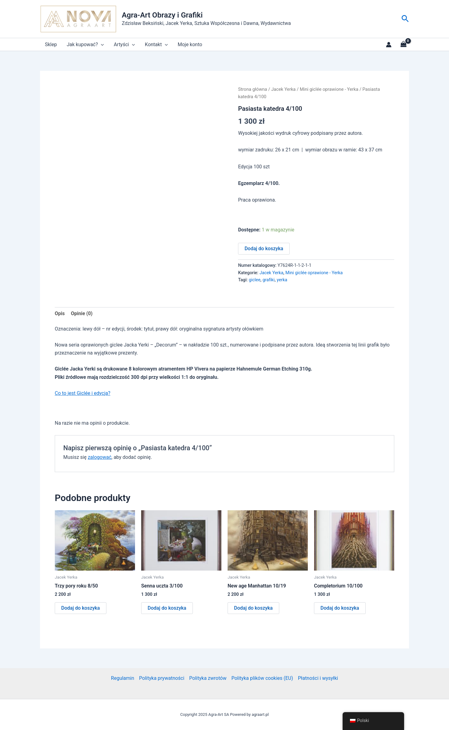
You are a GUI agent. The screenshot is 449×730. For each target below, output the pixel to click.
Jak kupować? (85, 44)
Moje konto (190, 44)
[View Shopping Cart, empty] (403, 44)
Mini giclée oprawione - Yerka (329, 89)
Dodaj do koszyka (263, 248)
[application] (101, 44)
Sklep (51, 44)
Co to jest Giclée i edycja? (82, 393)
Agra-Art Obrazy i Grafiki (162, 15)
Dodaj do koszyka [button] (80, 608)
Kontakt (156, 44)
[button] (405, 19)
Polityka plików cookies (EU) (262, 678)
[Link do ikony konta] (388, 44)
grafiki (269, 280)
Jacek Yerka (283, 89)
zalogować (99, 457)
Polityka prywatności (161, 678)
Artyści (124, 44)
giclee (254, 280)
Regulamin (122, 678)
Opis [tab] (60, 313)
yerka (282, 280)
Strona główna (252, 89)
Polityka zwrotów (207, 678)
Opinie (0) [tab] (81, 313)
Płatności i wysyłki (318, 678)
